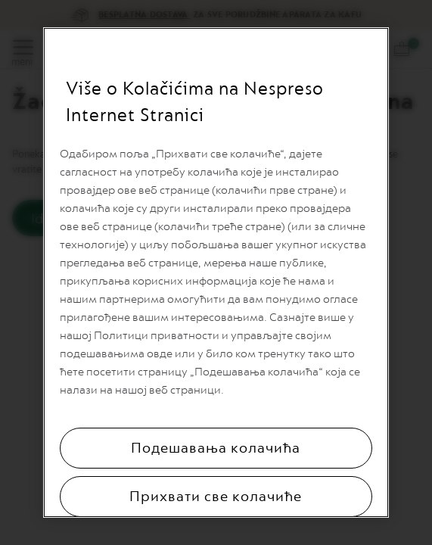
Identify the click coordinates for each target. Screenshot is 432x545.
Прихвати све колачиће (215, 496)
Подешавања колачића (215, 448)
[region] (216, 272)
